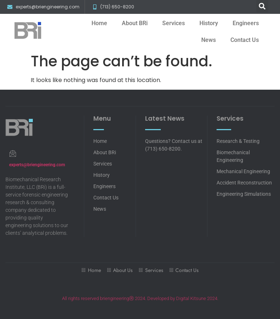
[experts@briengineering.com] (12, 153)
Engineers (246, 23)
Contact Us (244, 39)
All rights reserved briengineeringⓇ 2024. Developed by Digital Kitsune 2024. (140, 298)
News (208, 39)
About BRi (135, 23)
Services (173, 23)
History (208, 23)
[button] (262, 6)
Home (99, 23)
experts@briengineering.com (37, 164)
